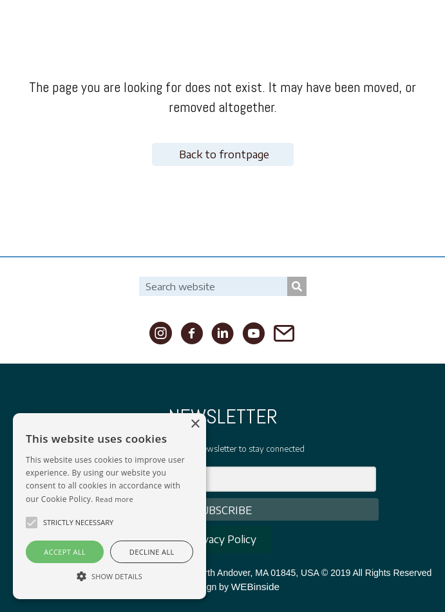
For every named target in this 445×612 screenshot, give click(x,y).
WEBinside (255, 586)
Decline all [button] (152, 552)
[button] (31, 522)
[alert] (109, 506)
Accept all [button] (65, 552)
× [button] (195, 424)
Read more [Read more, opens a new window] (114, 499)
